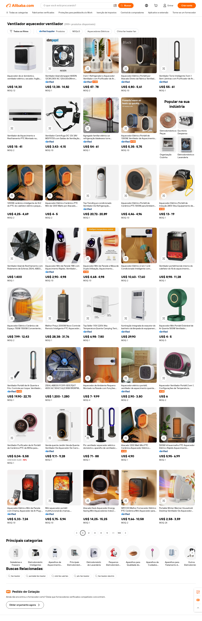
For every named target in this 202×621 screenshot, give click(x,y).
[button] (115, 5)
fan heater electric (104, 576)
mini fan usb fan (60, 576)
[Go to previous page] (76, 533)
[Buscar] (126, 5)
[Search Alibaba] (77, 5)
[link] (198, 592)
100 (119, 533)
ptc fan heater (81, 576)
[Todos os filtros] (19, 31)
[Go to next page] (125, 533)
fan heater (14, 576)
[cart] (156, 6)
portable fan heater (36, 576)
